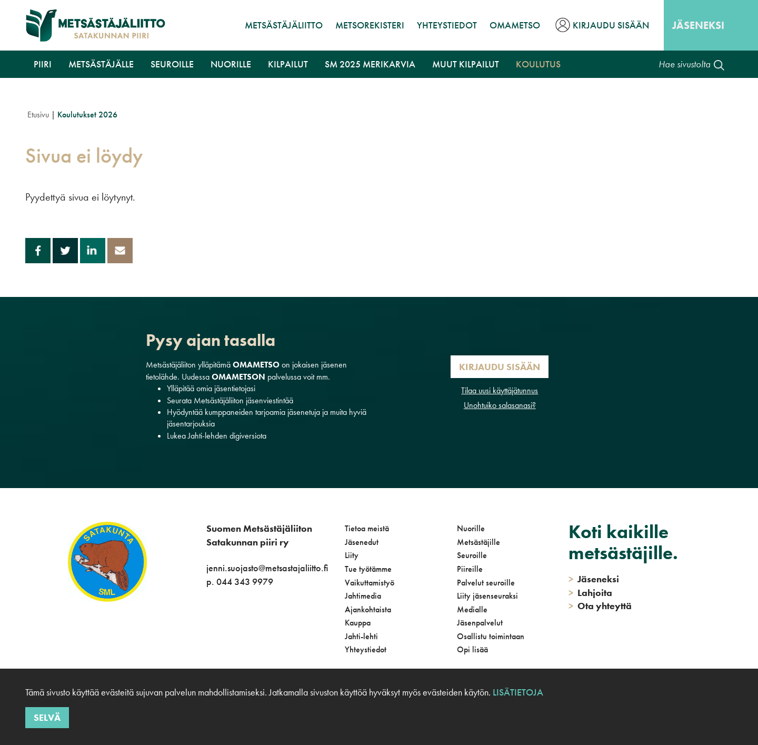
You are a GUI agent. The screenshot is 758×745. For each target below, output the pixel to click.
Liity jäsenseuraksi (487, 595)
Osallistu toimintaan (490, 636)
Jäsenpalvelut (480, 622)
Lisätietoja (518, 692)
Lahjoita (590, 593)
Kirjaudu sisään (611, 25)
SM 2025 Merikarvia (370, 64)
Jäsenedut (361, 542)
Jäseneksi (698, 25)
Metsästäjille (478, 542)
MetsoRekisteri (369, 25)
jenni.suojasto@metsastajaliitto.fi (267, 568)
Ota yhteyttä (600, 606)
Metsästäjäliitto (284, 25)
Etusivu (38, 114)
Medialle (472, 609)
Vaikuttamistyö (369, 582)
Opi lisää (472, 649)
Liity (351, 555)
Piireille (470, 568)
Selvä (47, 717)
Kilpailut (288, 64)
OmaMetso (515, 25)
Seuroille (172, 64)
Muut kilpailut (465, 64)
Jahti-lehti (361, 636)
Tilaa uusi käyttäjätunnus (499, 390)
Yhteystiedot (447, 25)
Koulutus (538, 64)
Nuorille (231, 64)
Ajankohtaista (368, 609)
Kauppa (358, 622)
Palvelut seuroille (486, 582)
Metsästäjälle (101, 64)
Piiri (43, 64)
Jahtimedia (363, 595)
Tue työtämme (368, 568)
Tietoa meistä (367, 528)
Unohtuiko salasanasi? (500, 405)
